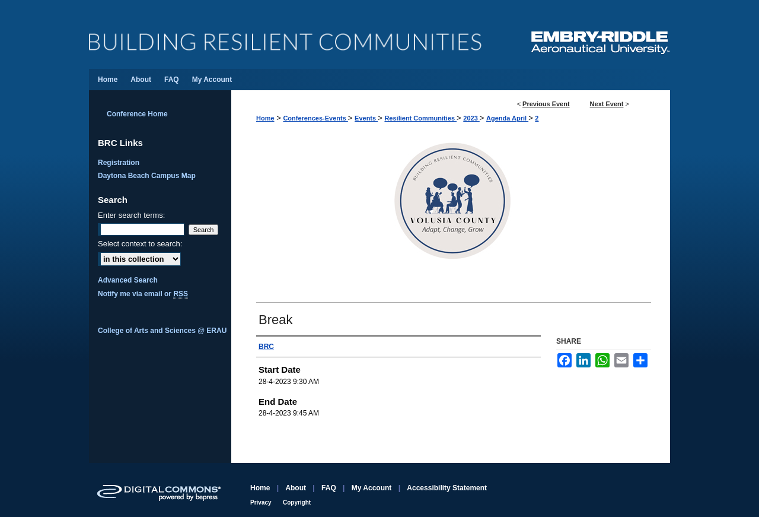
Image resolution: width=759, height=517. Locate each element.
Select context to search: (140, 243)
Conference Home (137, 114)
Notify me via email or (143, 294)
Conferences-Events (315, 118)
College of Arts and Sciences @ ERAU (162, 330)
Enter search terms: (131, 215)
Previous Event (545, 103)
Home (265, 118)
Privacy (261, 502)
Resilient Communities (420, 118)
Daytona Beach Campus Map (147, 176)
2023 (471, 118)
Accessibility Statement (447, 488)
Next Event (607, 103)
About (295, 488)
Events (366, 118)
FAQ (328, 488)
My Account (372, 488)
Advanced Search (128, 280)
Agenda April (507, 118)
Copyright (297, 502)
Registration (118, 162)
